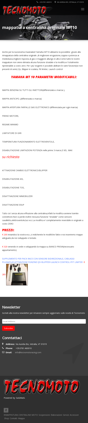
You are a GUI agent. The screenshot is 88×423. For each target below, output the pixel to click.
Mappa (21, 418)
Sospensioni (44, 415)
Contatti (13, 418)
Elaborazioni (56, 415)
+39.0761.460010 (44, 2)
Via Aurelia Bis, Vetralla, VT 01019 (69, 2)
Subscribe (8, 328)
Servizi (66, 415)
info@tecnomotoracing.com (28, 352)
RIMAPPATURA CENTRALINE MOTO (21, 415)
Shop (6, 418)
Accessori (74, 415)
